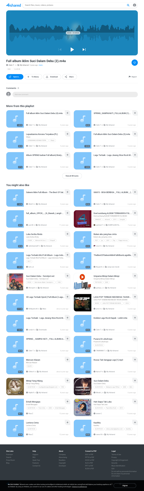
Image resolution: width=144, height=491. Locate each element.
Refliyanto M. (32, 309)
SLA (112, 468)
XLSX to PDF (89, 468)
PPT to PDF (89, 466)
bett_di (30, 267)
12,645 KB (17, 69)
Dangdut (98, 219)
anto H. (97, 309)
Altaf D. (30, 204)
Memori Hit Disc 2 (40, 240)
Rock (29, 282)
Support (35, 454)
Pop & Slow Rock (111, 408)
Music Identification (118, 466)
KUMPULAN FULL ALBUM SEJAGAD (113, 225)
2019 (114, 219)
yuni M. (30, 225)
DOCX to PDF (89, 460)
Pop (96, 240)
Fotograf (52, 240)
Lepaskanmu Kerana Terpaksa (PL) (38, 140)
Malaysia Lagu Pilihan (113, 387)
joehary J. (98, 288)
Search (8, 457)
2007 (107, 240)
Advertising (63, 457)
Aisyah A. (98, 267)
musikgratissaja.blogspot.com (48, 387)
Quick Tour (36, 460)
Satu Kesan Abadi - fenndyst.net (44, 282)
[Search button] (128, 5)
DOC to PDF (89, 454)
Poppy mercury (123, 240)
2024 (127, 303)
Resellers (62, 460)
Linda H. (30, 330)
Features (36, 463)
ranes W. (98, 434)
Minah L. (98, 392)
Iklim (130, 387)
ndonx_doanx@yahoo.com (114, 429)
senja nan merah (112, 267)
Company (62, 454)
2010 (121, 408)
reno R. (97, 246)
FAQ (34, 457)
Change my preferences (79, 487)
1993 (62, 387)
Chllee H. (30, 372)
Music (97, 303)
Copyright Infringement (119, 460)
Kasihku (128, 429)
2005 (106, 282)
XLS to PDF (89, 463)
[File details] (15, 119)
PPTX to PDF (89, 457)
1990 (59, 282)
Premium (9, 454)
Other (30, 240)
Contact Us (36, 466)
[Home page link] (13, 5)
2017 (29, 261)
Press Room (10, 460)
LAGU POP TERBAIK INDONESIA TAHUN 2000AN (113, 303)
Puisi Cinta (42, 408)
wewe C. (98, 413)
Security (114, 463)
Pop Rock (98, 282)
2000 (50, 408)
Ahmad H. (31, 288)
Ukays (52, 140)
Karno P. (98, 372)
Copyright (62, 463)
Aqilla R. (30, 392)
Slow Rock (99, 345)
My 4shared (23, 65)
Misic (43, 309)
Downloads (41, 330)
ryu (102, 240)
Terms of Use (116, 454)
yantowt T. (99, 225)
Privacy (114, 457)
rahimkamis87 (32, 246)
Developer (62, 466)
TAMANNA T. (99, 351)
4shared (107, 219)
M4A (9, 69)
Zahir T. (10, 65)
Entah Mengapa (60, 408)
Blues (30, 366)
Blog (7, 463)
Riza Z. (29, 413)
